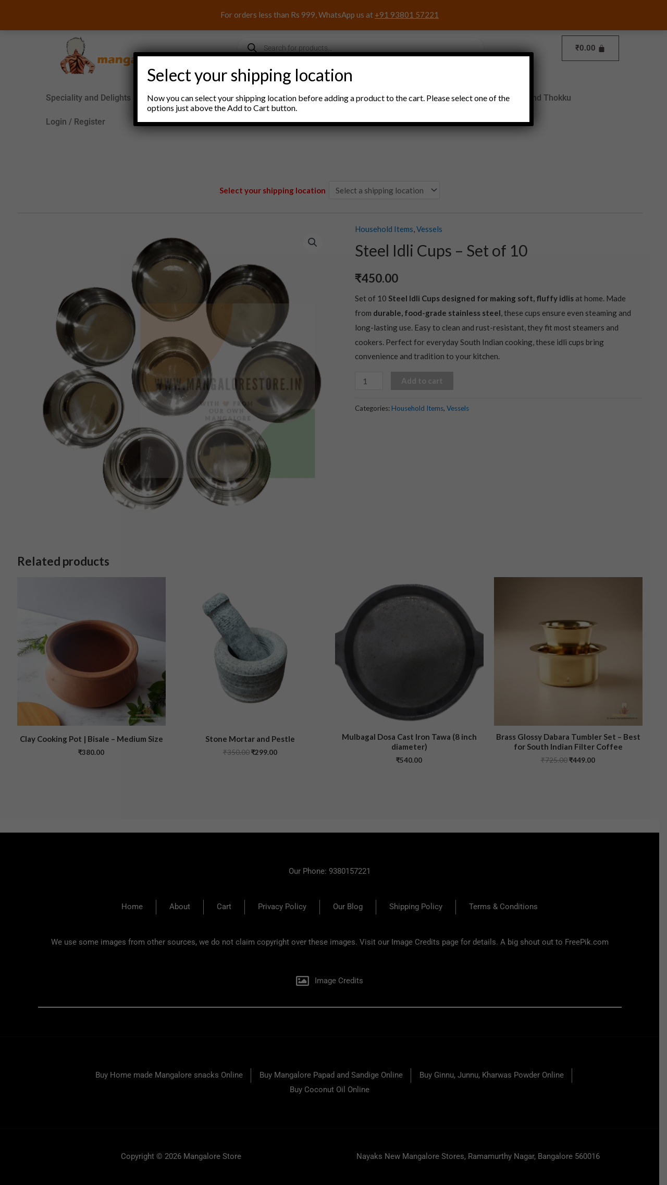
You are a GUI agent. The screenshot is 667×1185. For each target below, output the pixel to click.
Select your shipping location (277, 190)
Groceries (225, 98)
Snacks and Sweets (305, 98)
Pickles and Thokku (538, 98)
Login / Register (79, 122)
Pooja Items (464, 98)
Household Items (394, 98)
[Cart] (594, 48)
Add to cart (426, 380)
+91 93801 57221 (411, 14)
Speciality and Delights (92, 98)
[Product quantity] (373, 381)
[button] (168, 98)
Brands (168, 98)
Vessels (433, 229)
